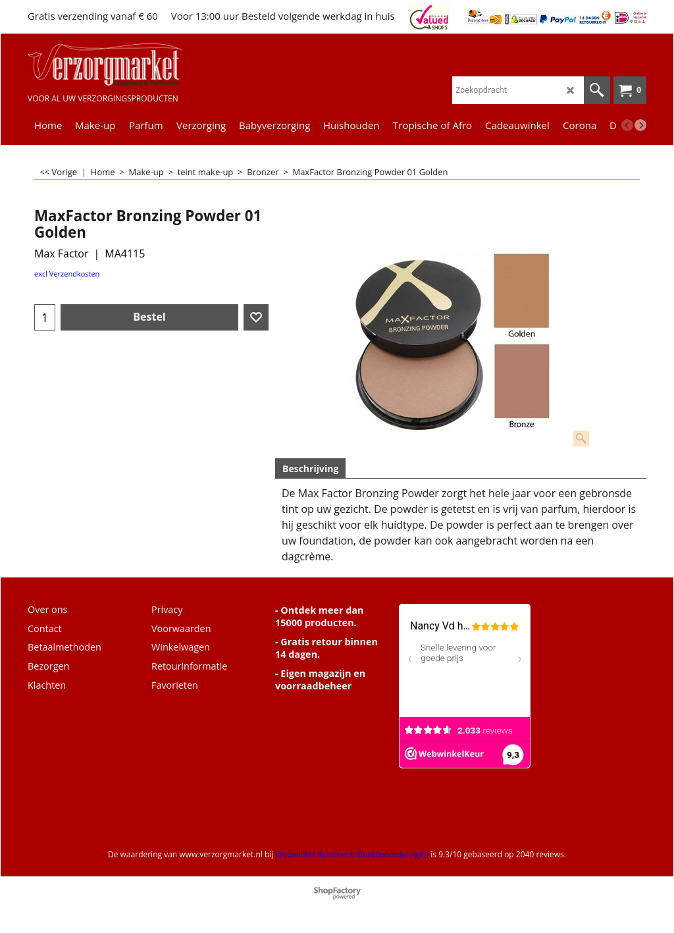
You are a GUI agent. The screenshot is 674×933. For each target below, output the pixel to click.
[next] (640, 125)
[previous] (627, 125)
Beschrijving (310, 468)
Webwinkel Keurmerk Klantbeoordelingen (351, 854)
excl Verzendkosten (66, 274)
